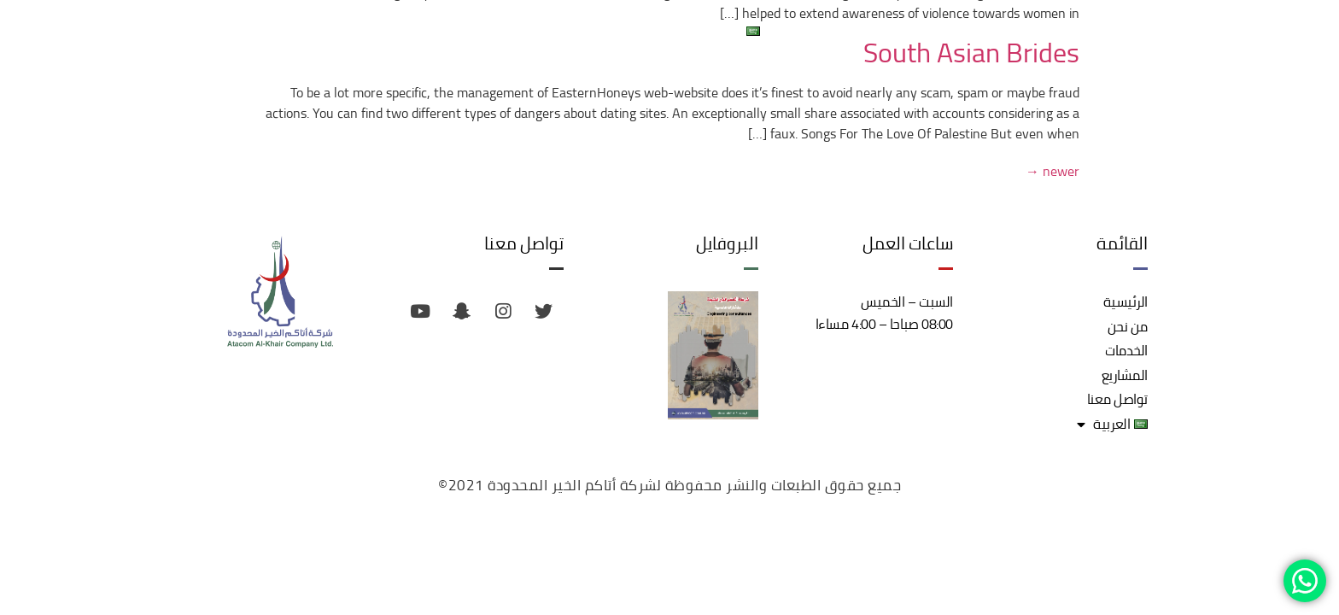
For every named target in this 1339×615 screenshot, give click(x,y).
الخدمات (964, 31)
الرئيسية (1097, 31)
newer (1052, 171)
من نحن (1030, 31)
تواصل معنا (816, 31)
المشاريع (893, 31)
